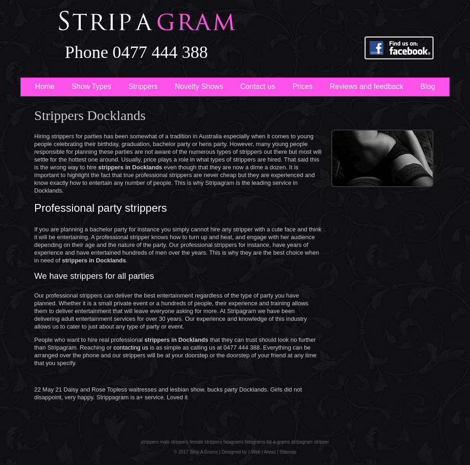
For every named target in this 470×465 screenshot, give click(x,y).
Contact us (257, 86)
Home (45, 86)
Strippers (142, 86)
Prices (302, 86)
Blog (427, 86)
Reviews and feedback (366, 86)
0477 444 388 (160, 52)
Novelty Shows (199, 86)
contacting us (130, 347)
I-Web (253, 452)
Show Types (91, 86)
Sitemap (288, 452)
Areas (270, 452)
